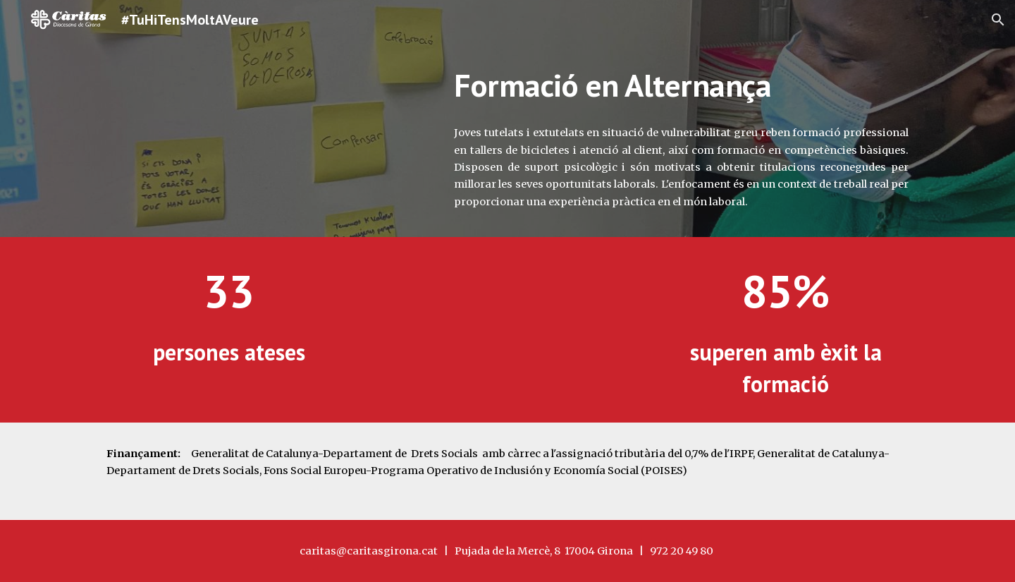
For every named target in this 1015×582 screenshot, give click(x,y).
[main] (681, 85)
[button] (998, 20)
